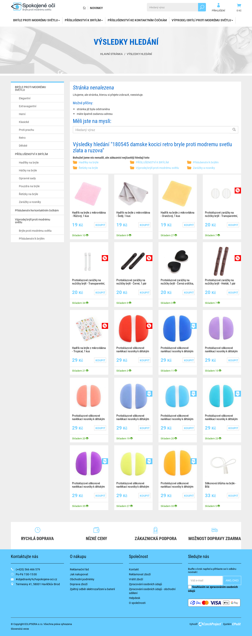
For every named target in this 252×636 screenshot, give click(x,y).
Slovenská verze (20, 628)
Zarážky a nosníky (30, 202)
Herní (22, 114)
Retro (22, 137)
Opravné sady (27, 178)
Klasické (24, 122)
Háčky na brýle (28, 170)
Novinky (96, 8)
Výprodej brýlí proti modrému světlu (202, 20)
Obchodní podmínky (82, 579)
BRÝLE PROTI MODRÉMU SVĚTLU (36, 20)
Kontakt (134, 569)
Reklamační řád (79, 569)
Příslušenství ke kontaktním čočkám (137, 20)
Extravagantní (27, 106)
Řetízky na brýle (28, 194)
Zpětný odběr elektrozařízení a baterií (92, 589)
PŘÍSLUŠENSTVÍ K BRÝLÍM (84, 20)
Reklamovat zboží (140, 574)
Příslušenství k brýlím (31, 238)
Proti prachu (26, 130)
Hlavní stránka (111, 54)
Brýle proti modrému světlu (35, 230)
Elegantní (24, 98)
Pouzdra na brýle (29, 186)
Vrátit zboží (136, 579)
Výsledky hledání (139, 54)
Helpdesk (134, 598)
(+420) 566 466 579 (28, 569)
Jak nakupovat (79, 574)
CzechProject (210, 624)
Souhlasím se (213, 589)
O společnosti (137, 603)
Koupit (100, 225)
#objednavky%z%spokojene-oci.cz (36, 579)
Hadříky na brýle (29, 162)
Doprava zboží (78, 584)
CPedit (236, 624)
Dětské (23, 145)
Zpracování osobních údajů (145, 584)
